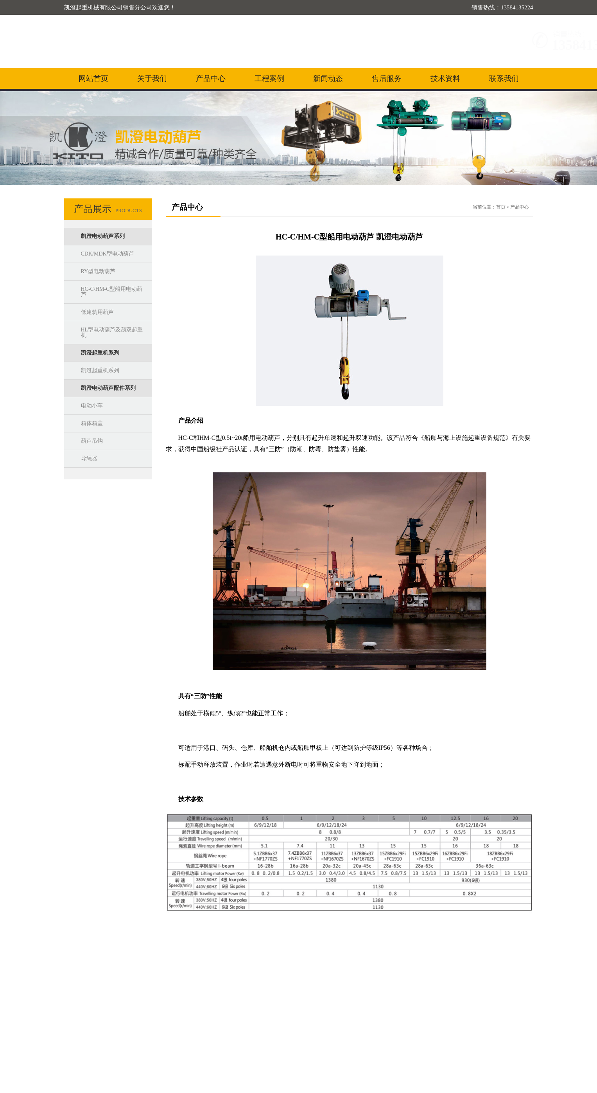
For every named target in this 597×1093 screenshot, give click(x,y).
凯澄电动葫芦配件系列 (108, 388)
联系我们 (504, 78)
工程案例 (269, 78)
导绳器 (89, 458)
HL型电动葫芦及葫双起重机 (112, 332)
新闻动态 (328, 78)
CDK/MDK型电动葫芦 (107, 254)
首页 (501, 207)
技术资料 (445, 78)
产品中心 (211, 78)
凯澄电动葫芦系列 (103, 236)
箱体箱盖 (92, 423)
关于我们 (152, 78)
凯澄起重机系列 (100, 353)
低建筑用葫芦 (97, 312)
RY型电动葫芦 (98, 271)
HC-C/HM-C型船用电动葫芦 (112, 291)
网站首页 (93, 78)
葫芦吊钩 (92, 441)
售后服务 (387, 78)
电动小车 (92, 406)
